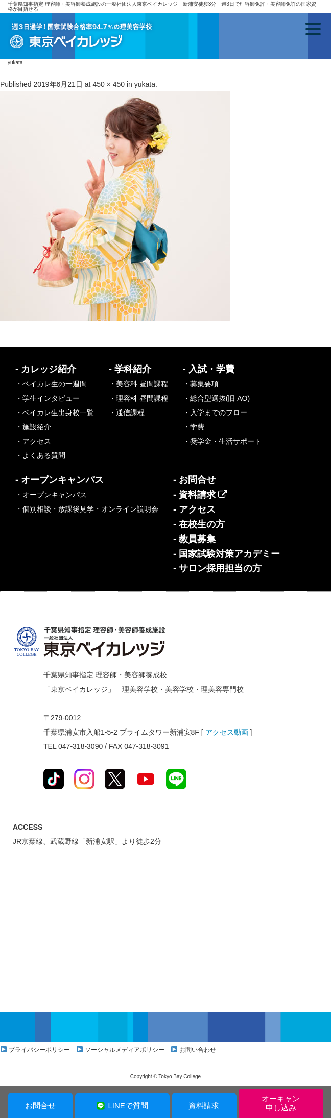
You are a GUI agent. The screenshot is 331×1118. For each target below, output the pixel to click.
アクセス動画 (226, 732)
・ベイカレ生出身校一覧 (54, 412)
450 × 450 (108, 84)
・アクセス (33, 441)
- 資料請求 (200, 495)
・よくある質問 (40, 455)
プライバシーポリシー (39, 1049)
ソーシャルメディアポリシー (124, 1049)
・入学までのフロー (215, 412)
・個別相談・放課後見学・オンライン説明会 (86, 509)
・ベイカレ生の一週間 (51, 384)
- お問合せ (194, 480)
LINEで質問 (122, 1105)
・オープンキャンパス (51, 495)
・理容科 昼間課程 (138, 398)
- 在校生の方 (199, 524)
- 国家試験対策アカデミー (226, 554)
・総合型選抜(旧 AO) (216, 398)
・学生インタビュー (47, 398)
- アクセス (194, 509)
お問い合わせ (197, 1049)
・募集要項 (201, 384)
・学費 (193, 427)
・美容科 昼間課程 (138, 384)
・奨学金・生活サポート (222, 441)
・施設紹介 (33, 427)
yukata (144, 84)
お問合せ (40, 1105)
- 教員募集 (194, 539)
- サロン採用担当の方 (217, 568)
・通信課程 (127, 412)
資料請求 (203, 1105)
